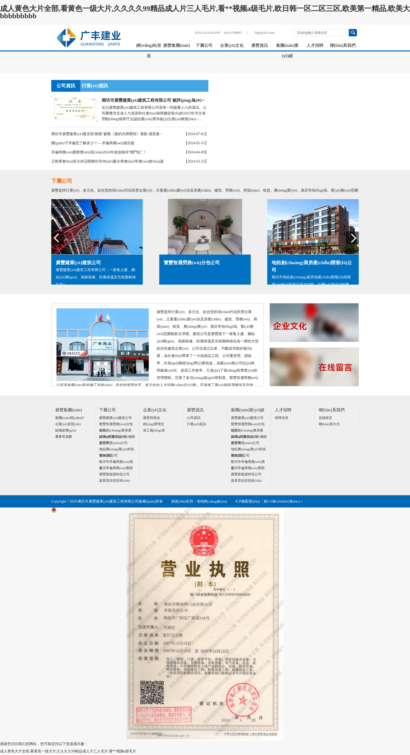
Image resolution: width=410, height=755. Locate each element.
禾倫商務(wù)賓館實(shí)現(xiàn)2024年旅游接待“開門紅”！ (98, 152)
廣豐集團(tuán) (176, 45)
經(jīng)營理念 (153, 424)
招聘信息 (281, 418)
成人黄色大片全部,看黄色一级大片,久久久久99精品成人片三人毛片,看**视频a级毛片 (68, 751)
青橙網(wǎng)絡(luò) (212, 501)
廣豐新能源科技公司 (114, 474)
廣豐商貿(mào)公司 (113, 443)
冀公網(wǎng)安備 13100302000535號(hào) (85, 510)
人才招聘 (315, 45)
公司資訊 (65, 85)
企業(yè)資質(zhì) (68, 424)
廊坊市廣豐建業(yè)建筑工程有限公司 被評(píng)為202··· (153, 100)
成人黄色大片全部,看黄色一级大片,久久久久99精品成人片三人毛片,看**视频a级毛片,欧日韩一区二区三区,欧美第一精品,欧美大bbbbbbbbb (205, 12)
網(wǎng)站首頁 (148, 47)
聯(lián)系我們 (343, 45)
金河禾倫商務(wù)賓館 (116, 468)
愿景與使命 (151, 418)
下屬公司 (204, 45)
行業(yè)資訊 (95, 85)
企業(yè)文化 (232, 45)
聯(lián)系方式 (329, 424)
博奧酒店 (106, 455)
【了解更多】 (76, 201)
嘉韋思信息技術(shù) (114, 480)
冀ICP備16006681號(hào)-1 (283, 501)
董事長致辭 (63, 437)
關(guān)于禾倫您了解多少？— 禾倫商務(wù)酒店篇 (92, 143)
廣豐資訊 (259, 45)
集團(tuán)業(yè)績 (287, 47)
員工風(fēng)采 (154, 430)
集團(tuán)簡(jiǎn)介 (69, 418)
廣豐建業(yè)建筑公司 (115, 418)
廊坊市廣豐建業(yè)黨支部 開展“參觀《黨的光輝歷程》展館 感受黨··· (106, 134)
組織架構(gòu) (65, 430)
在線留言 (325, 418)
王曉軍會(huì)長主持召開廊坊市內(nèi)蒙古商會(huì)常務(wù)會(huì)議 (107, 161)
